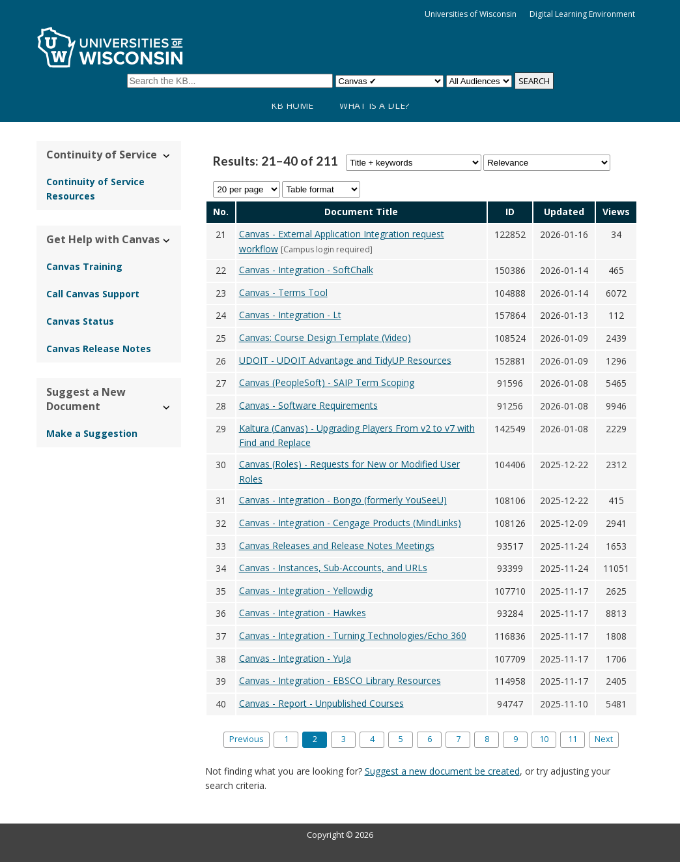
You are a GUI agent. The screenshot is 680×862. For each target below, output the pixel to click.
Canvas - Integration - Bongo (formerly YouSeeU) (343, 500)
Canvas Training (84, 266)
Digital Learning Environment (582, 14)
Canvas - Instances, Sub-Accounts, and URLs (333, 567)
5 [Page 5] (401, 739)
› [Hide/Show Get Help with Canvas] (167, 241)
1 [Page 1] (286, 739)
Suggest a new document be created (442, 771)
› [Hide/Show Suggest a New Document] (167, 408)
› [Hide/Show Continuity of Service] (167, 156)
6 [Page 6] (429, 739)
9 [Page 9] (515, 739)
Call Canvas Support (92, 294)
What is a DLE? (374, 105)
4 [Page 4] (372, 739)
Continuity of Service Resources (95, 188)
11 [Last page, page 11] (572, 739)
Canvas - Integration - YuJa (295, 658)
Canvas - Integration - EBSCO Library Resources (340, 680)
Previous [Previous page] (246, 739)
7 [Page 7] (458, 739)
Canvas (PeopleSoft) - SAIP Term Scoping (326, 382)
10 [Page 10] (543, 739)
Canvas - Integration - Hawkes (302, 612)
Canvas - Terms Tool (283, 292)
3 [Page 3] (343, 739)
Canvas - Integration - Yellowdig (306, 590)
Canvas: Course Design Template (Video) (325, 337)
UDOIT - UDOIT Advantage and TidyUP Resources (345, 360)
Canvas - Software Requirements (308, 405)
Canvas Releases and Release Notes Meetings (336, 545)
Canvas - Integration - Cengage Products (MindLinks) (350, 522)
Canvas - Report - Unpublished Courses (321, 703)
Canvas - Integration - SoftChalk (306, 269)
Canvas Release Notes (98, 348)
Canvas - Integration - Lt (290, 314)
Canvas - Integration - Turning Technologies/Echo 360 (352, 635)
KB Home (292, 105)
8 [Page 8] (487, 739)
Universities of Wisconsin (471, 14)
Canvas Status (80, 321)
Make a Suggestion (91, 433)
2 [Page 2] (315, 739)
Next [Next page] (604, 739)
